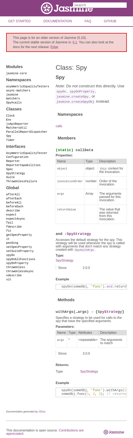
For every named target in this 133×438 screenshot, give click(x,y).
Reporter (13, 159)
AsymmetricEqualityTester (26, 151)
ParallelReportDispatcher (26, 130)
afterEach (14, 195)
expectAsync (15, 215)
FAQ (88, 21)
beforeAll (14, 199)
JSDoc (41, 411)
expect (11, 211)
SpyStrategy (15, 171)
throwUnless (15, 262)
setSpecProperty (19, 243)
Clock (10, 115)
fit (8, 227)
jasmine (12, 94)
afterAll (13, 191)
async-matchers (18, 90)
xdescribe (14, 270)
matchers (13, 98)
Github (110, 21)
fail (9, 219)
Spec (9, 167)
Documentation (57, 21)
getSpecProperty (19, 231)
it (8, 235)
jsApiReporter (17, 123)
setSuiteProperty (20, 246)
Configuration (17, 155)
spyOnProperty (17, 258)
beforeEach (14, 203)
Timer (10, 138)
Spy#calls (14, 102)
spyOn (10, 250)
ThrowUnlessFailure (21, 179)
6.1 (75, 42)
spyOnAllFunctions (20, 254)
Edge (54, 47)
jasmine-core (16, 73)
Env (8, 119)
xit (8, 274)
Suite (10, 175)
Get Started (19, 21)
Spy (8, 134)
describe (13, 207)
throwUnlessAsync (20, 266)
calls (59, 126)
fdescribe (14, 223)
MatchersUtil (16, 126)
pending (12, 238)
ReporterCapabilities (23, 163)
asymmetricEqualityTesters (27, 86)
